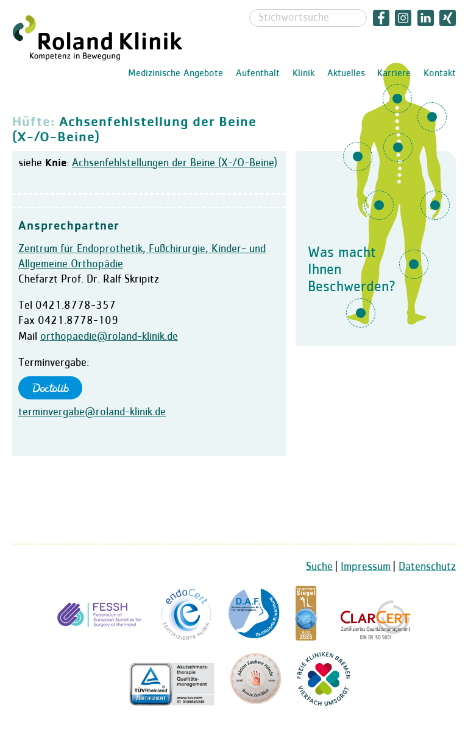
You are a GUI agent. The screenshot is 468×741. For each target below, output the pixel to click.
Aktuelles (346, 74)
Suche (319, 566)
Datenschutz (427, 566)
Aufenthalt (258, 74)
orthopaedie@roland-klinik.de (109, 336)
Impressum (366, 566)
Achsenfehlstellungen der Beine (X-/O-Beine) (174, 163)
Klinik (303, 74)
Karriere (394, 74)
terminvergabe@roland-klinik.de (92, 412)
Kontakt (440, 74)
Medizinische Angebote (175, 74)
